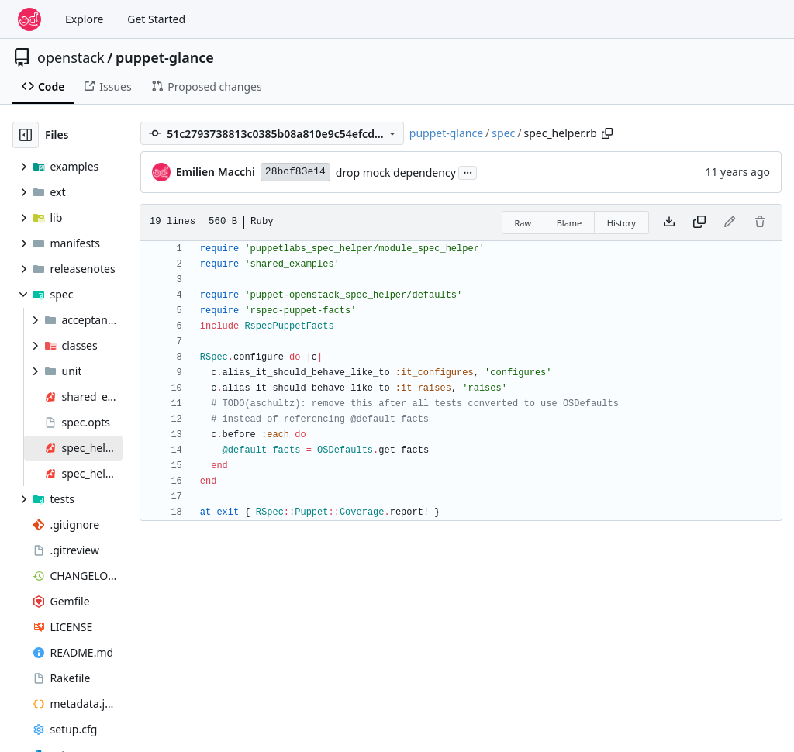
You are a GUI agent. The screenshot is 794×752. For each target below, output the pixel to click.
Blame (569, 223)
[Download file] (669, 222)
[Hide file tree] (25, 135)
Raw (523, 223)
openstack (71, 57)
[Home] (29, 19)
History (621, 223)
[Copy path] (607, 133)
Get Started (156, 19)
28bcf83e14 (295, 172)
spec (503, 133)
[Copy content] (699, 222)
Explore (84, 19)
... (467, 171)
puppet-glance (165, 57)
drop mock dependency (396, 172)
